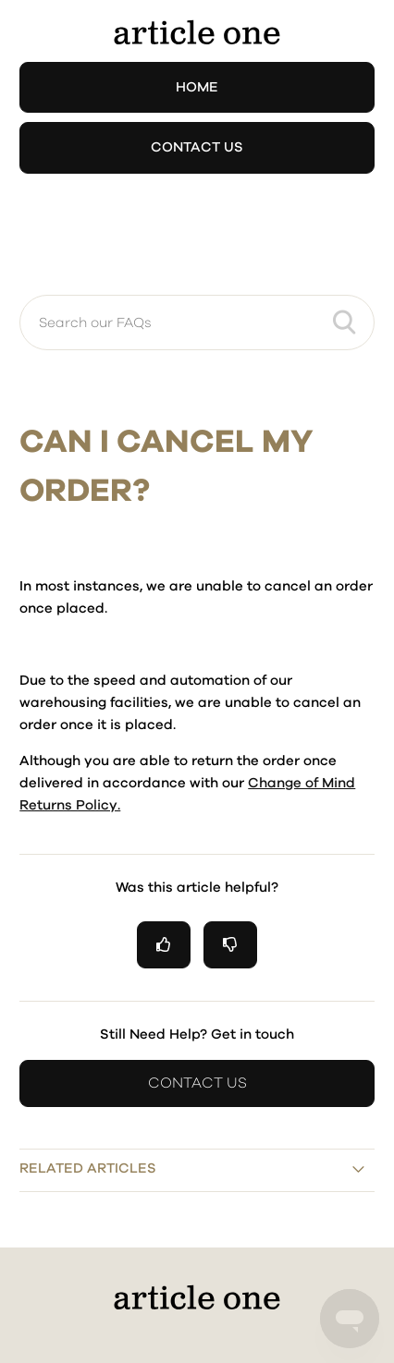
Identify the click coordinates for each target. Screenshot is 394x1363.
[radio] (164, 944)
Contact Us (197, 147)
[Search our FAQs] (196, 322)
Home (197, 87)
